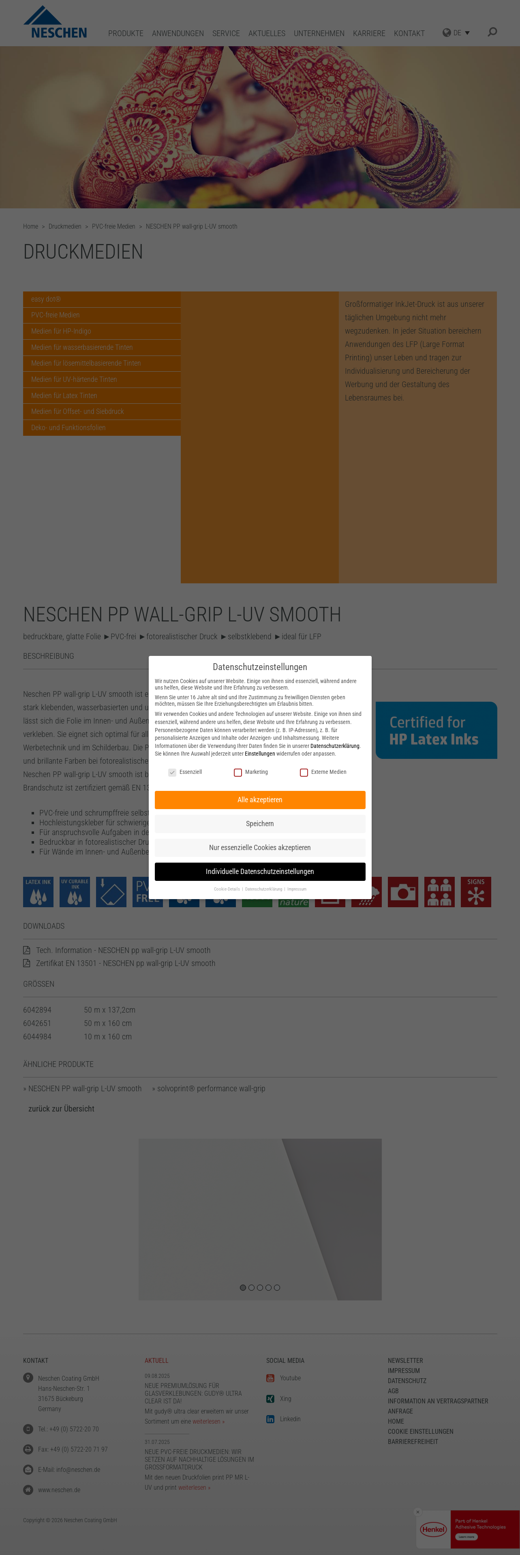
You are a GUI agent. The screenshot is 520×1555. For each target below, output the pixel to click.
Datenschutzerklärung (335, 746)
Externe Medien (323, 772)
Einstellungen (260, 753)
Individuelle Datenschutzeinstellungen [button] (260, 871)
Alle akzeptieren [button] (260, 800)
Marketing (251, 772)
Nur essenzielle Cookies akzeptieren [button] (260, 848)
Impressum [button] (296, 889)
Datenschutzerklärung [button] (264, 889)
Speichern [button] (260, 824)
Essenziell (185, 772)
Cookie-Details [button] (227, 889)
